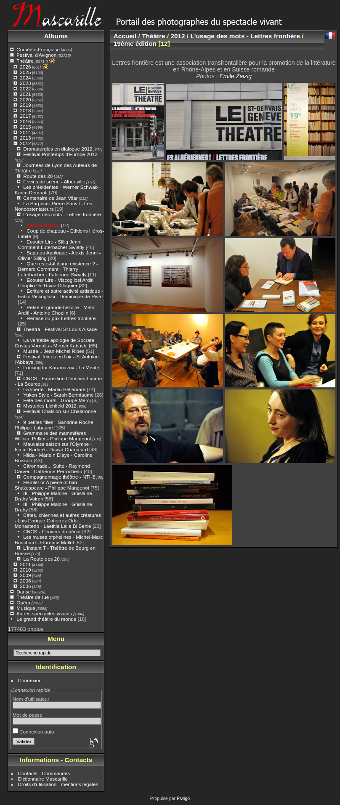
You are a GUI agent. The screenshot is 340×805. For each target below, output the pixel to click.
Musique (25, 608)
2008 (25, 580)
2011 (25, 564)
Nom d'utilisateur (31, 699)
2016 (25, 121)
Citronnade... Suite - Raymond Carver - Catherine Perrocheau (52, 468)
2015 (25, 127)
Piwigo (183, 798)
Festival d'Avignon (36, 55)
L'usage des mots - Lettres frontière (62, 214)
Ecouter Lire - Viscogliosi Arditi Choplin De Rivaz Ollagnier (55, 282)
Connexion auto (33, 731)
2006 (25, 586)
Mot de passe (27, 715)
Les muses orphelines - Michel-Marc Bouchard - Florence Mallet (59, 539)
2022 (25, 88)
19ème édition (43, 225)
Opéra (23, 602)
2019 (25, 105)
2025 (25, 72)
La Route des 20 (41, 558)
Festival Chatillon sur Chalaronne (59, 411)
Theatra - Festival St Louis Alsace (60, 329)
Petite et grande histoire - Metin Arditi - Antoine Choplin (57, 310)
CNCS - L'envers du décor (52, 531)
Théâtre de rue (32, 597)
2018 (25, 110)
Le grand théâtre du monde (46, 619)
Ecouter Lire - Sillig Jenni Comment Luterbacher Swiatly (51, 244)
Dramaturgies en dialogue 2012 (57, 148)
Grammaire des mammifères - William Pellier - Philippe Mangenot (53, 435)
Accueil (125, 36)
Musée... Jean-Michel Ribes (53, 351)
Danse (23, 591)
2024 (25, 77)
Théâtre (25, 61)
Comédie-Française (38, 49)
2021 (25, 94)
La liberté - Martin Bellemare (54, 389)
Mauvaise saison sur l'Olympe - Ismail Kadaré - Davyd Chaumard (53, 446)
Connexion (30, 680)
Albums (56, 36)
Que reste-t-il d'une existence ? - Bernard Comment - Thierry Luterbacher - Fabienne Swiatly (58, 269)
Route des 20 (38, 176)
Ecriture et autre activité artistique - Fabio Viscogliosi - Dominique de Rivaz (61, 293)
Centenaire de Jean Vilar (50, 198)
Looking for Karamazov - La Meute (61, 367)
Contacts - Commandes (44, 773)
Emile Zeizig (235, 76)
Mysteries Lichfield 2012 (49, 405)
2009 (25, 575)
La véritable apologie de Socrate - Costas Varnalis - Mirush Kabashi (56, 342)
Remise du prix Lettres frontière (61, 318)
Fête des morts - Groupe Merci (56, 400)
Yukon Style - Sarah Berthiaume (58, 394)
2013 (25, 137)
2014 (25, 132)
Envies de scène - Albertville (54, 181)
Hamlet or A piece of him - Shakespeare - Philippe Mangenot (52, 484)
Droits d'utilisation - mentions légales (58, 784)
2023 (25, 83)
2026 (25, 66)
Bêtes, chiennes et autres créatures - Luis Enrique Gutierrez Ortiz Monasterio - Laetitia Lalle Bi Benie (58, 520)
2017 (25, 116)
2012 (25, 143)
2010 (25, 569)
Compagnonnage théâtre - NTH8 (59, 476)
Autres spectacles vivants (44, 613)
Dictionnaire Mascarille (43, 778)
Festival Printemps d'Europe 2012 (60, 154)
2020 (25, 99)
